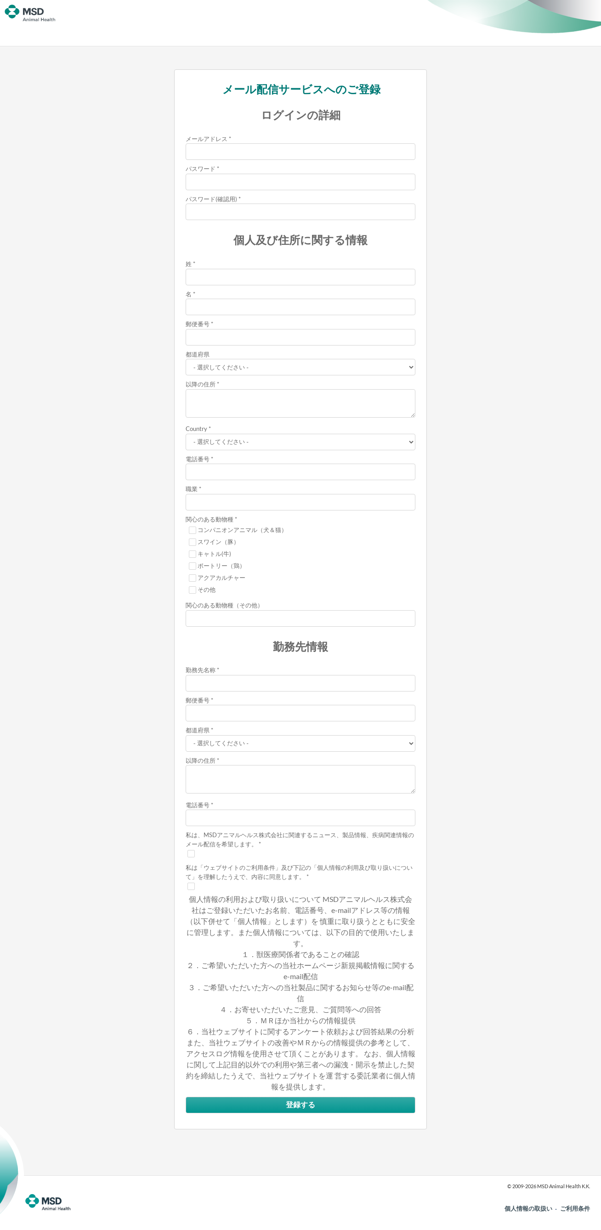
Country (196, 428)
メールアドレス (206, 138)
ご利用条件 (575, 1208)
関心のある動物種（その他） (224, 605)
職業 (192, 489)
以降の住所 (200, 384)
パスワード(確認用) (211, 199)
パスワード (200, 168)
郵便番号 (198, 324)
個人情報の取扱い (528, 1208)
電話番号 (198, 459)
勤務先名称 (200, 670)
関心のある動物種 (209, 519)
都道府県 (198, 354)
